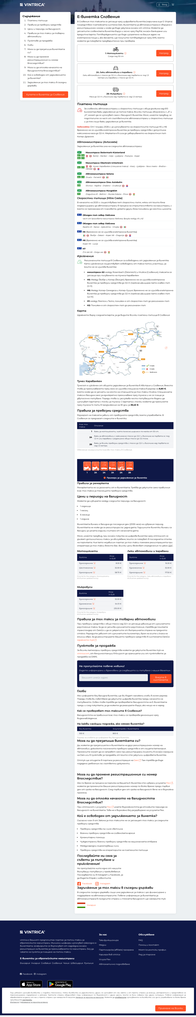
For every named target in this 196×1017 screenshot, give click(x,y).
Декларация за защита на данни (34, 1002)
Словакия (46, 963)
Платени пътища (37, 20)
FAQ (140, 940)
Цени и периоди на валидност (44, 29)
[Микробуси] (124, 94)
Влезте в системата (160, 678)
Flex (169, 783)
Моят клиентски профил (152, 950)
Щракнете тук (86, 640)
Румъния (89, 963)
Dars (137, 760)
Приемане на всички (170, 1008)
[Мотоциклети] (125, 53)
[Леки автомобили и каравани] (134, 72)
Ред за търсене (146, 955)
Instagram (102, 884)
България (25, 963)
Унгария (86, 905)
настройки (27, 999)
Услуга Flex (104, 960)
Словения (57, 963)
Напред (163, 53)
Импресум (14, 1002)
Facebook (84, 884)
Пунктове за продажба (40, 41)
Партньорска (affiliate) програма (116, 950)
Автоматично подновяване (114, 965)
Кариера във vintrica (109, 955)
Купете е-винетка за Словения (45, 94)
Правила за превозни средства (44, 25)
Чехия (66, 963)
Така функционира (108, 940)
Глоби (30, 45)
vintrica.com (83, 653)
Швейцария (76, 963)
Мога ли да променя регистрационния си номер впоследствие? (43, 60)
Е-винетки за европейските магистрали (47, 958)
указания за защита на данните (90, 997)
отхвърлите (120, 997)
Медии (102, 945)
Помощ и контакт (148, 945)
